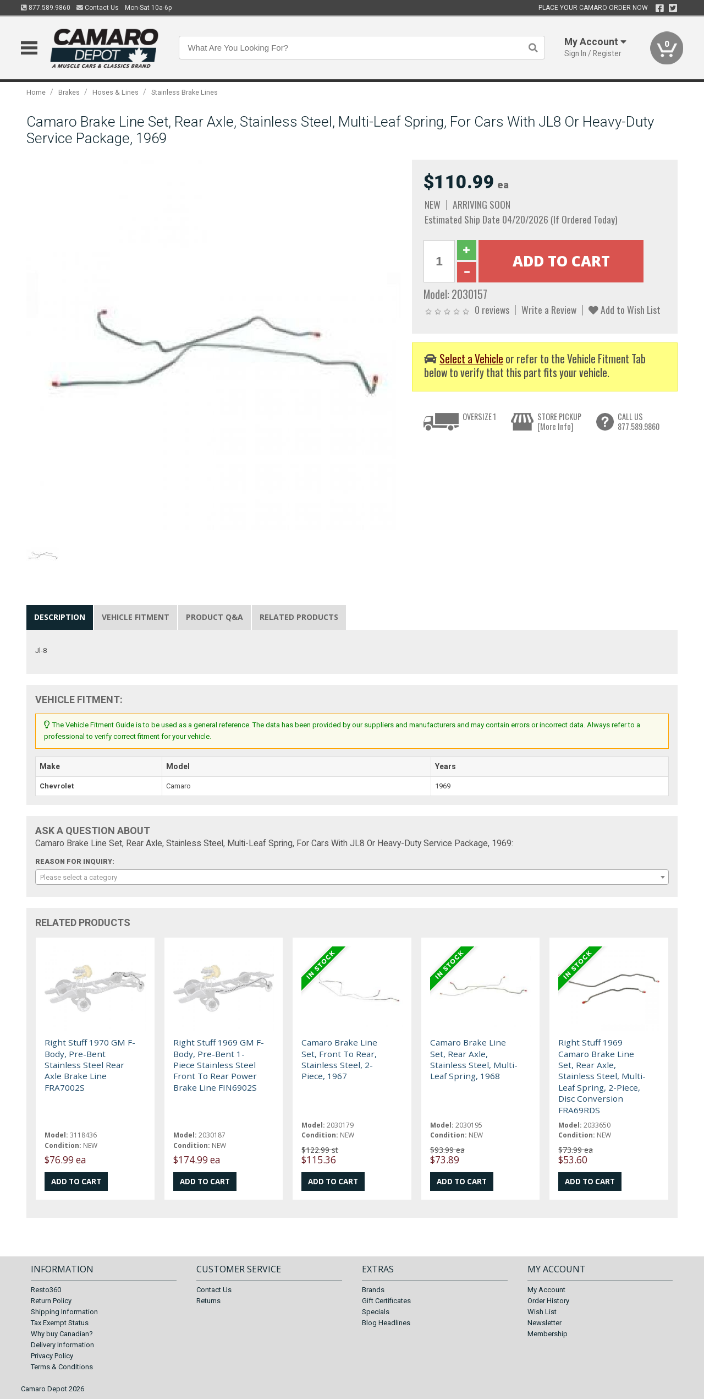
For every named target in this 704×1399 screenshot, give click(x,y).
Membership (547, 1334)
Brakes (69, 92)
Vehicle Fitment (135, 617)
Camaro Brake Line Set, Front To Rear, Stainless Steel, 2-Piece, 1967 (339, 1059)
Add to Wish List (624, 309)
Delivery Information (62, 1345)
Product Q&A (214, 617)
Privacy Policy (52, 1356)
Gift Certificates (386, 1301)
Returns (208, 1301)
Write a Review (548, 309)
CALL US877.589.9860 (638, 421)
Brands (373, 1290)
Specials (375, 1312)
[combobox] (351, 877)
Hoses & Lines (115, 92)
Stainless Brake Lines (184, 92)
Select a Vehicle (471, 359)
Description (59, 617)
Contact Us (97, 8)
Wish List (542, 1312)
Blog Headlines (386, 1323)
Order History (548, 1301)
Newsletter (544, 1323)
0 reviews (492, 309)
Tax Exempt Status (60, 1323)
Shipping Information (64, 1312)
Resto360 (46, 1290)
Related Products (299, 617)
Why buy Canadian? (62, 1334)
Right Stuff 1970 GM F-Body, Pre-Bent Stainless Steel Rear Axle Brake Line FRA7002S (90, 1065)
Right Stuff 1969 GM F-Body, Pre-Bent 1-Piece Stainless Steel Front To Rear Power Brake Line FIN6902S (218, 1065)
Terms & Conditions (62, 1367)
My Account (546, 1290)
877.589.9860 (45, 8)
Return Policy (51, 1301)
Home (36, 92)
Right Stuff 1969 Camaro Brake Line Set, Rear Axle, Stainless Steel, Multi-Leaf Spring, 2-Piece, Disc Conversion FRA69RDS (602, 1076)
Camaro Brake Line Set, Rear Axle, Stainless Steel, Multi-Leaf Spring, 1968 (474, 1059)
